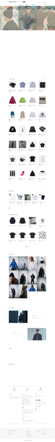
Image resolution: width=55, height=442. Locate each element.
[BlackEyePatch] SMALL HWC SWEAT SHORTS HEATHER (27, 203)
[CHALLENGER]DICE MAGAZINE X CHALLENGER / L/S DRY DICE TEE (42, 179)
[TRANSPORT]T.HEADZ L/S (12, 134)
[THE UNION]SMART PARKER (12, 105)
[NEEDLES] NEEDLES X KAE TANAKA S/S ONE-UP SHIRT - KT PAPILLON (20, 203)
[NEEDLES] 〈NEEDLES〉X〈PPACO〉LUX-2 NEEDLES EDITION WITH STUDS (12, 91)
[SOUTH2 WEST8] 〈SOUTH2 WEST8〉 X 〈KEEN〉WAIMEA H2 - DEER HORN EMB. (42, 135)
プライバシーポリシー (29, 436)
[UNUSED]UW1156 (41, 105)
